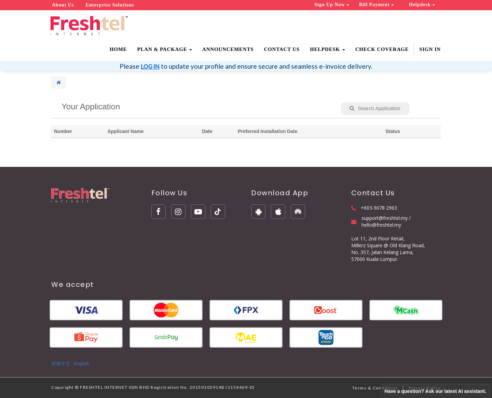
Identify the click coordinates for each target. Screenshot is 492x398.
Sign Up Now (331, 4)
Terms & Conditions (375, 387)
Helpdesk (422, 4)
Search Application (375, 108)
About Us (63, 5)
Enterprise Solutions (109, 5)
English (82, 363)
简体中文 (60, 363)
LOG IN (150, 66)
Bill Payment (376, 4)
